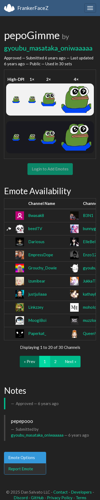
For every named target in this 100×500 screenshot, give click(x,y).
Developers (81, 492)
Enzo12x (91, 254)
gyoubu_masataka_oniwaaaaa (48, 48)
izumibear (36, 280)
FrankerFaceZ (33, 8)
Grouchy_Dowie (42, 267)
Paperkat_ (37, 333)
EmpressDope (40, 254)
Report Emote (20, 468)
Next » (70, 361)
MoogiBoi (37, 320)
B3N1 (88, 215)
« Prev (29, 361)
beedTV (35, 228)
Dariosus (36, 241)
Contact (60, 492)
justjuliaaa (37, 294)
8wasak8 (36, 215)
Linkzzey (35, 307)
